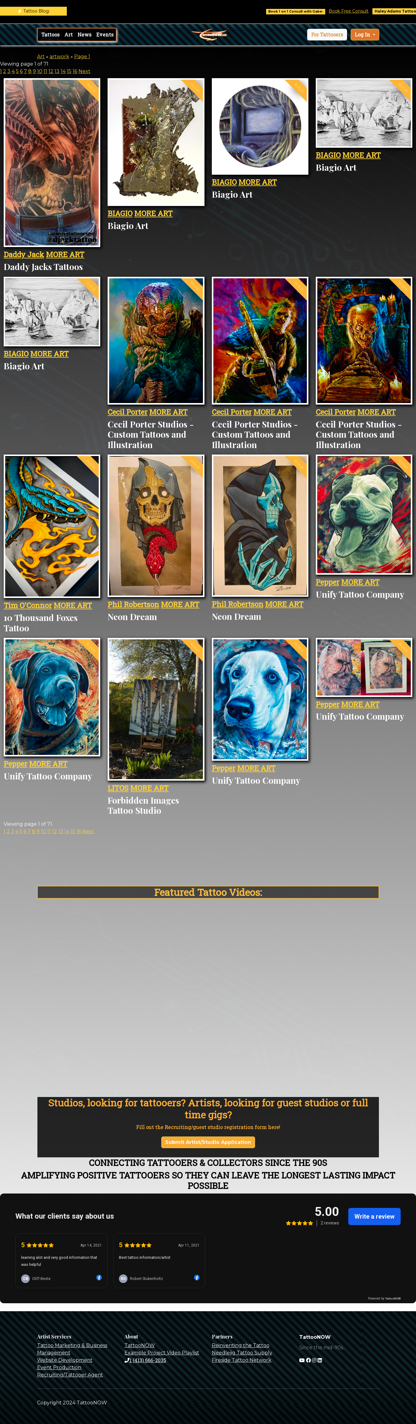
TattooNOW (139, 1345)
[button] (327, 34)
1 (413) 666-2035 (145, 1360)
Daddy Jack (24, 254)
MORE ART (65, 254)
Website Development (65, 1360)
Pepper (327, 582)
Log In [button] (363, 34)
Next (84, 71)
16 (75, 71)
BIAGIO (120, 213)
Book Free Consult (356, 11)
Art (68, 34)
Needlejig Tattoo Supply (242, 1353)
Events (104, 34)
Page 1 (82, 56)
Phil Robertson (133, 604)
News (84, 34)
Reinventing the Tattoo (240, 1345)
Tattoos (50, 34)
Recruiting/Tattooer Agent (70, 1375)
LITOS (118, 788)
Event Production (59, 1367)
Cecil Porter (127, 412)
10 (39, 71)
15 (69, 71)
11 (45, 71)
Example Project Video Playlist (161, 1353)
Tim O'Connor (28, 605)
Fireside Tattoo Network (241, 1360)
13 (57, 71)
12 (50, 71)
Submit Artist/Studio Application (208, 1142)
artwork (59, 56)
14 (63, 71)
